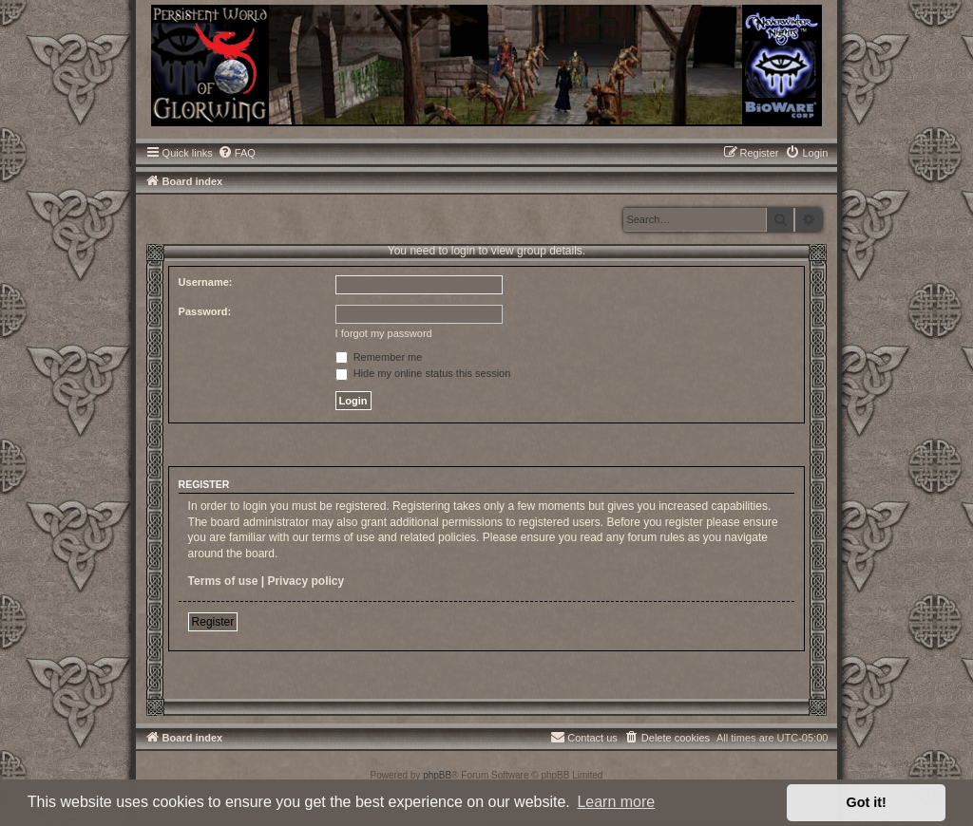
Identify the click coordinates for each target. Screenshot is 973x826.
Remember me (379, 357)
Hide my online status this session (423, 373)
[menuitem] (237, 152)
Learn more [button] (616, 802)
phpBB (437, 775)
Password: (205, 311)
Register (213, 622)
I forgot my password (383, 333)
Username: (206, 282)
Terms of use (223, 581)
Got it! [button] (867, 802)
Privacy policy (305, 581)
